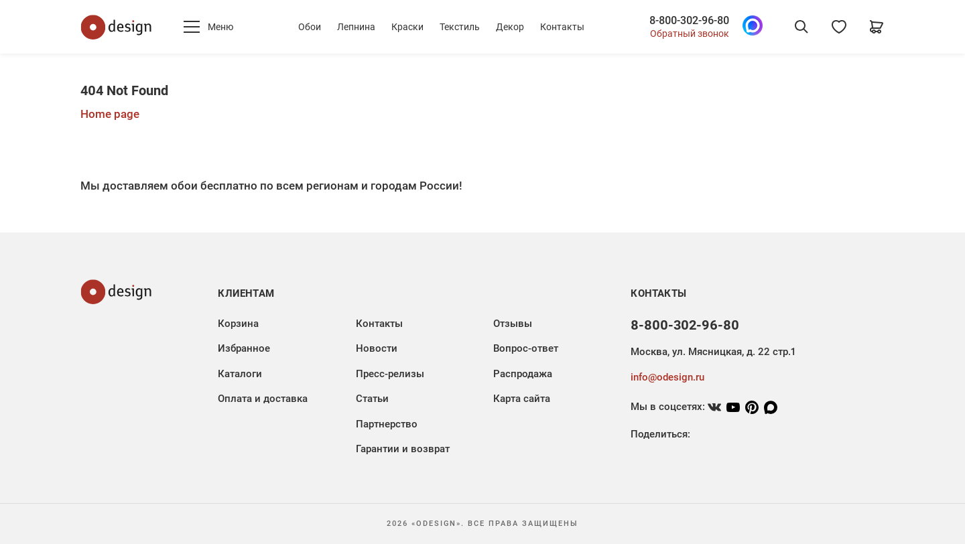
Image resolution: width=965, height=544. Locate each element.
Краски (407, 26)
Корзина (238, 324)
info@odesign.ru (667, 377)
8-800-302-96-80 (689, 20)
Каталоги (240, 374)
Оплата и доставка (263, 399)
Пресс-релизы (390, 374)
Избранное (244, 348)
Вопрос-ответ (525, 348)
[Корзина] (876, 27)
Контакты (562, 26)
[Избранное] (839, 27)
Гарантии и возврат (403, 449)
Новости (376, 348)
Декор (510, 26)
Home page (109, 114)
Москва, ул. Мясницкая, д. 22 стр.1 (713, 352)
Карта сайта (521, 399)
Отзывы (512, 324)
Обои (309, 26)
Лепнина (356, 26)
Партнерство (386, 424)
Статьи (372, 399)
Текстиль (460, 26)
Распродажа (522, 374)
